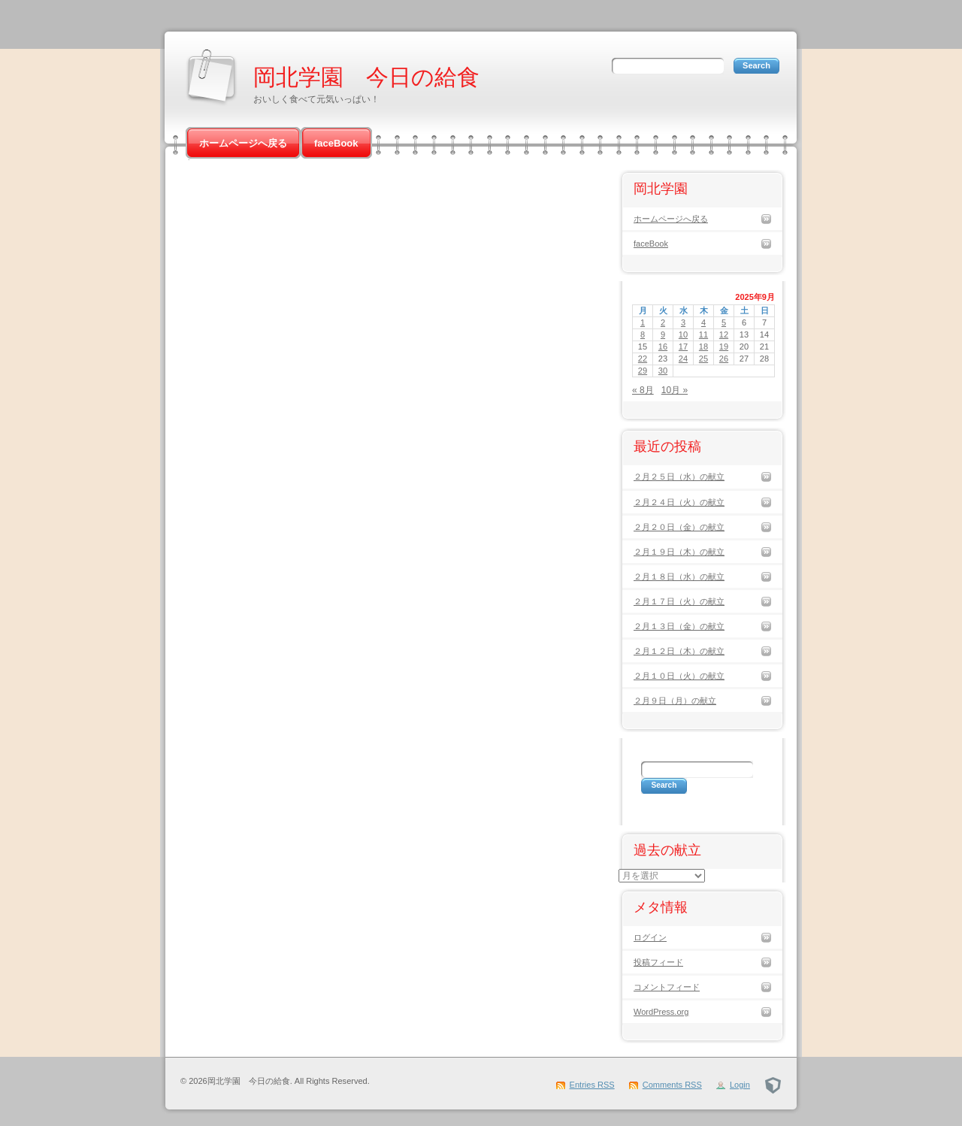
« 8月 (643, 390)
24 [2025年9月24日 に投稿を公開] (683, 358)
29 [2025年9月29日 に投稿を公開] (642, 370)
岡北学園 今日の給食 (366, 77)
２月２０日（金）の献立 (679, 526)
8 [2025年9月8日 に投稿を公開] (642, 334)
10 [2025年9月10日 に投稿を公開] (683, 334)
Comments (672, 1084)
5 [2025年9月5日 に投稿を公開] (724, 322)
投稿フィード (658, 962)
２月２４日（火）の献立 (679, 502)
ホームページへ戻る (243, 143)
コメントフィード (667, 986)
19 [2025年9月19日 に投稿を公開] (723, 346)
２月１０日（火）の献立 (679, 675)
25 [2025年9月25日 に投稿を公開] (703, 358)
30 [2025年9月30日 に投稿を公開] (662, 370)
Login (740, 1084)
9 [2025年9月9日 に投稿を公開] (663, 334)
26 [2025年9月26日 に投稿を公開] (723, 358)
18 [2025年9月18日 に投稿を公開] (703, 346)
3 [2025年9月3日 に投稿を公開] (683, 322)
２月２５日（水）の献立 (679, 476)
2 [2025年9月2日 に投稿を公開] (663, 322)
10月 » (674, 390)
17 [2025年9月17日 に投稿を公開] (683, 346)
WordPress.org (661, 1011)
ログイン (650, 937)
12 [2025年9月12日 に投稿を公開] (723, 334)
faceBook (336, 143)
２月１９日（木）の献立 (679, 551)
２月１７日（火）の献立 (679, 601)
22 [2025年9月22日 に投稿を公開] (642, 358)
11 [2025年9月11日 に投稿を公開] (703, 334)
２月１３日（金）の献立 (679, 626)
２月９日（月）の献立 (675, 700)
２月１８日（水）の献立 (679, 576)
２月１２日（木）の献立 (679, 650)
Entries (592, 1084)
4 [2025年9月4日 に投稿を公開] (703, 322)
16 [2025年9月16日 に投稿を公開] (662, 346)
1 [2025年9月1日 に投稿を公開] (642, 322)
